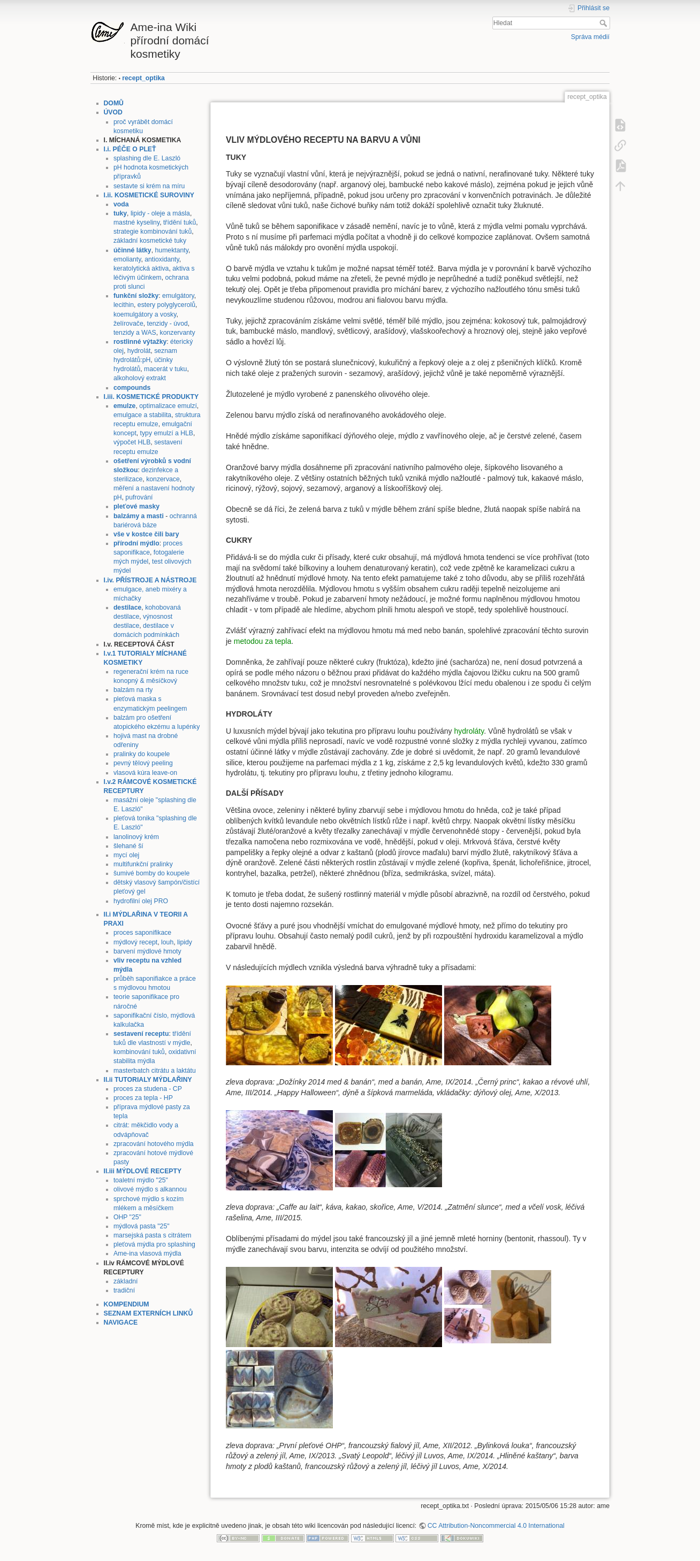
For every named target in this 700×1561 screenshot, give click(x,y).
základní (125, 1281)
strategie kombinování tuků (152, 231)
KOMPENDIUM (126, 1304)
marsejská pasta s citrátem (152, 1235)
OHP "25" (127, 1217)
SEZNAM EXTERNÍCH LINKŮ (148, 1313)
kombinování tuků (139, 1052)
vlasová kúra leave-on (145, 772)
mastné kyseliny (136, 222)
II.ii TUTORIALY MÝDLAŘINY (148, 1079)
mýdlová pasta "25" (141, 1226)
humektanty (171, 250)
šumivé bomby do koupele (151, 873)
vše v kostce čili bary (146, 534)
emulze (124, 406)
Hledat (604, 23)
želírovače (128, 323)
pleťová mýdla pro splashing (154, 1244)
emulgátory (178, 295)
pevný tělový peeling (143, 763)
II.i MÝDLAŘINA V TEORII (143, 914)
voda (121, 204)
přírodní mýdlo (136, 543)
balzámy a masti (138, 516)
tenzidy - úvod (167, 323)
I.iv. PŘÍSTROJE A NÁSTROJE (150, 580)
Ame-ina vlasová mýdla (147, 1253)
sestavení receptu (141, 1033)
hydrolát (139, 351)
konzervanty (177, 332)
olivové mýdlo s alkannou (150, 1189)
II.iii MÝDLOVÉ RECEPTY (143, 1171)
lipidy (184, 942)
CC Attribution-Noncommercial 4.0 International (496, 1525)
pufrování (139, 497)
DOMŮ (114, 103)
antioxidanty (161, 259)
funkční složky (135, 295)
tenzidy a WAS (134, 332)
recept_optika (143, 78)
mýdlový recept (135, 942)
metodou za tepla (262, 641)
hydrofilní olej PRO (140, 901)
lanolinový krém (136, 837)
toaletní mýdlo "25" (140, 1180)
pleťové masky (136, 506)
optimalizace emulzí (168, 406)
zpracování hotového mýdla (153, 1144)
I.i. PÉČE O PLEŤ (130, 149)
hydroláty (469, 731)
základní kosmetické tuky (149, 240)
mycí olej (126, 855)
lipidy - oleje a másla (160, 213)
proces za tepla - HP (143, 1098)
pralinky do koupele (141, 754)
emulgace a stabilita (142, 415)
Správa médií (590, 37)
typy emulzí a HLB (166, 433)
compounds (131, 387)
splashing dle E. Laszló (146, 158)
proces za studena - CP (147, 1089)
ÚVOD (113, 112)
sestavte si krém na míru (149, 186)
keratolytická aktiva (141, 268)
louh (167, 942)
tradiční (124, 1290)
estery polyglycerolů (166, 305)
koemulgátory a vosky (145, 314)
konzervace (163, 479)
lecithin (123, 305)
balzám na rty (133, 690)
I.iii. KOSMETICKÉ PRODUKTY (151, 397)
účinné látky (132, 250)
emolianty (127, 259)
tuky (120, 213)
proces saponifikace (142, 932)
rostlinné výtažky (139, 341)
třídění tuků (179, 222)
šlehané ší (128, 846)
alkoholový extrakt (139, 378)
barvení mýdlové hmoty (147, 951)
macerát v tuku (165, 369)
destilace (127, 607)
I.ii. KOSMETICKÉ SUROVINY (149, 195)
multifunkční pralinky (143, 864)
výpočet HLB (131, 442)
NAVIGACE (121, 1322)
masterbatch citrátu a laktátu (154, 1070)
